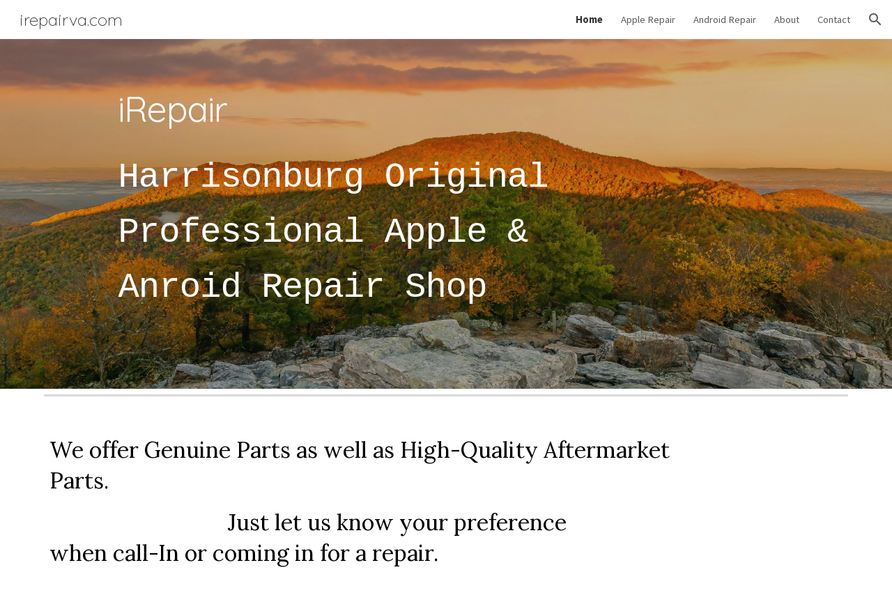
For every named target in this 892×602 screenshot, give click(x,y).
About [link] (786, 19)
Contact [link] (833, 19)
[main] (377, 214)
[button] (875, 19)
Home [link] (589, 19)
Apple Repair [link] (648, 19)
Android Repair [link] (724, 19)
